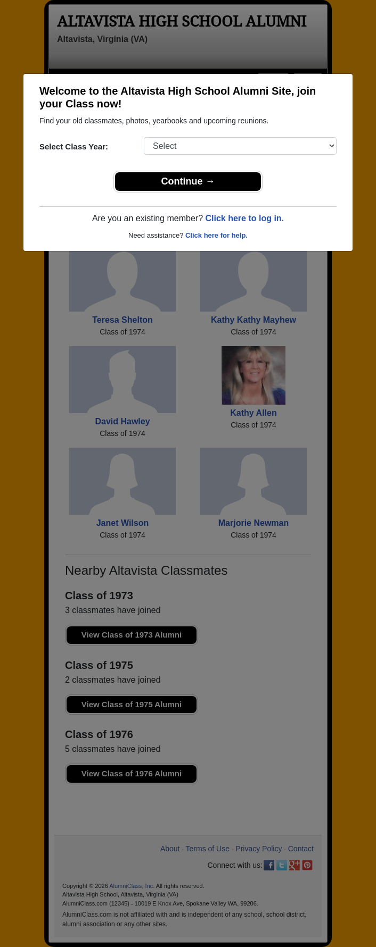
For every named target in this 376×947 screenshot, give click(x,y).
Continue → (188, 181)
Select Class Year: (73, 146)
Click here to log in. (244, 218)
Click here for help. (216, 235)
